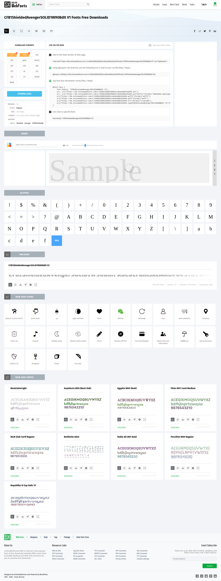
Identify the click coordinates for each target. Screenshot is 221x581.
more (57, 241)
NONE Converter (79, 559)
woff (24, 60)
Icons (164, 5)
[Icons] (44, 31)
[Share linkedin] (215, 31)
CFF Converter (99, 556)
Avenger (28, 123)
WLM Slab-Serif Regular (23, 436)
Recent (156, 5)
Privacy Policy (121, 559)
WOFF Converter (79, 553)
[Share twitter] (205, 31)
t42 (12, 77)
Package (67, 537)
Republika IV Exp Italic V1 (23, 485)
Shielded (19, 123)
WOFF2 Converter (100, 553)
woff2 (37, 60)
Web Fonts (20, 537)
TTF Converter (99, 551)
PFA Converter (121, 553)
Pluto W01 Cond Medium (183, 388)
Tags (55, 537)
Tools (192, 5)
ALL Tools (98, 559)
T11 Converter (142, 556)
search (88, 4)
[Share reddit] (200, 31)
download (24, 94)
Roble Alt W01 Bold (127, 436)
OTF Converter (121, 551)
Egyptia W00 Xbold (127, 388)
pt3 (12, 71)
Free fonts (17, 4)
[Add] (6, 31)
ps (24, 71)
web (24, 55)
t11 (24, 77)
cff (37, 71)
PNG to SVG (56, 551)
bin (37, 66)
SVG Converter (142, 551)
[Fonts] (51, 31)
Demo (184, 5)
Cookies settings (143, 559)
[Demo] (21, 31)
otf (12, 66)
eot (11, 60)
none (12, 82)
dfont (36, 77)
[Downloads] (20, 285)
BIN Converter (142, 553)
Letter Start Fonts (82, 537)
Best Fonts (174, 5)
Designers (33, 537)
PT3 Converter (57, 556)
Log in (204, 5)
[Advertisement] (195, 84)
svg (37, 55)
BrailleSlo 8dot (71, 436)
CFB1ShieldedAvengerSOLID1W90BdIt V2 (29, 265)
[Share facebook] (194, 31)
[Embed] (30, 285)
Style (45, 537)
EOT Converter (57, 553)
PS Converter (78, 556)
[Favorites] (14, 31)
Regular (19, 108)
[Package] (36, 31)
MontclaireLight (19, 388)
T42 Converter (121, 556)
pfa (24, 66)
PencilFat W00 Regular (182, 436)
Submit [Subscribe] (210, 566)
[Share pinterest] (210, 31)
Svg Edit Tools (78, 551)
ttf (12, 55)
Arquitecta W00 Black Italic (77, 388)
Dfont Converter (58, 559)
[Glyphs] (29, 31)
